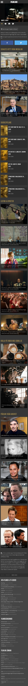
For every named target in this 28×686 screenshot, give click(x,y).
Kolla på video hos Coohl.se (11, 340)
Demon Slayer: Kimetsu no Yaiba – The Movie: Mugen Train (12, 601)
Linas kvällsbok (4, 631)
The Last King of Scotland (6, 623)
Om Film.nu (3, 653)
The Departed (3, 645)
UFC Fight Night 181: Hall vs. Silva (15, 34)
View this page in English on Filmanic (9, 29)
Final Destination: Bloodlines (6, 606)
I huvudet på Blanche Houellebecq (7, 586)
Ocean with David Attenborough (7, 594)
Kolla (2, 671)
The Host (2, 644)
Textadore (3, 676)
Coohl (2, 664)
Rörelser (2, 588)
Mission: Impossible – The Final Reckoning (9, 610)
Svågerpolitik (3, 681)
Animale (2, 605)
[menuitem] (2, 575)
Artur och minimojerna (5, 627)
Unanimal (3, 590)
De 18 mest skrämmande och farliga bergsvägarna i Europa (12, 668)
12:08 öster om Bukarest (5, 642)
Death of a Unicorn (4, 598)
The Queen (3, 625)
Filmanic (2, 662)
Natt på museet (4, 621)
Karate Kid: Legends (5, 614)
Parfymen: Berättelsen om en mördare (8, 636)
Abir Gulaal (3, 596)
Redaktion (3, 657)
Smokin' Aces (3, 632)
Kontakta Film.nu (4, 655)
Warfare (2, 592)
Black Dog (3, 583)
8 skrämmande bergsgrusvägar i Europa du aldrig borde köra (12, 673)
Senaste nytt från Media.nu (12, 49)
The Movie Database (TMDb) (10, 561)
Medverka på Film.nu (5, 658)
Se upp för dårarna (4, 629)
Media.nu (3, 678)
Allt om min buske (4, 634)
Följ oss (2, 660)
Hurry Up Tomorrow (5, 608)
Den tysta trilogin (4, 599)
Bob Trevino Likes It (5, 584)
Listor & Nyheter (7, 201)
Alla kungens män (4, 638)
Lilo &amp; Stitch (4, 612)
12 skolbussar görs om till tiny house (8, 666)
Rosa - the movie (4, 640)
